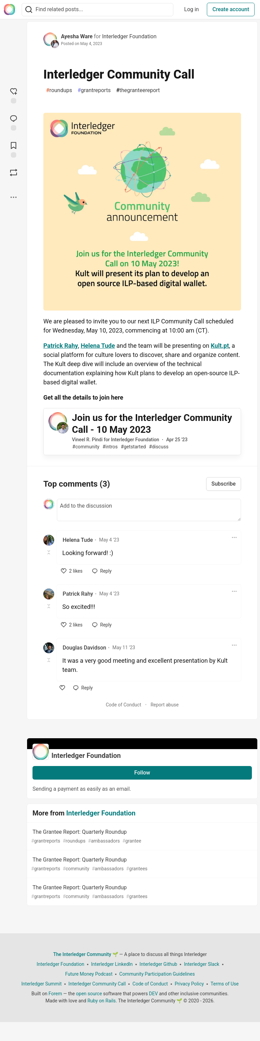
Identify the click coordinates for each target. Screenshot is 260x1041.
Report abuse (165, 704)
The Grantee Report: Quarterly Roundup (141, 837)
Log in (191, 9)
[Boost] (13, 172)
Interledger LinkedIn (112, 964)
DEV (153, 993)
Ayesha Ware (76, 36)
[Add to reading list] (13, 149)
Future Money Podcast (88, 974)
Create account (230, 9)
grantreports (94, 90)
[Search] (29, 9)
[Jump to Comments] (13, 122)
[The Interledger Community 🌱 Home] (9, 9)
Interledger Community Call (97, 983)
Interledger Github (158, 964)
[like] (72, 571)
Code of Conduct (123, 704)
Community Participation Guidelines (157, 974)
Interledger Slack (201, 964)
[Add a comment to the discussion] (149, 510)
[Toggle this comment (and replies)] (49, 552)
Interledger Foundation (129, 36)
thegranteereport (138, 90)
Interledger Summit (41, 983)
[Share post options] (13, 197)
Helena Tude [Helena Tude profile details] (78, 540)
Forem (55, 993)
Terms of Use (225, 983)
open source (89, 993)
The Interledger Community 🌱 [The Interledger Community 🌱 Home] (85, 954)
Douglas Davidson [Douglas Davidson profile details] (84, 647)
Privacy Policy (189, 983)
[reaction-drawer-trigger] (13, 95)
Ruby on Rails (101, 1000)
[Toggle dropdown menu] (234, 537)
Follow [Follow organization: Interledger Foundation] (142, 772)
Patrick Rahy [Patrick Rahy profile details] (78, 594)
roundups (59, 90)
